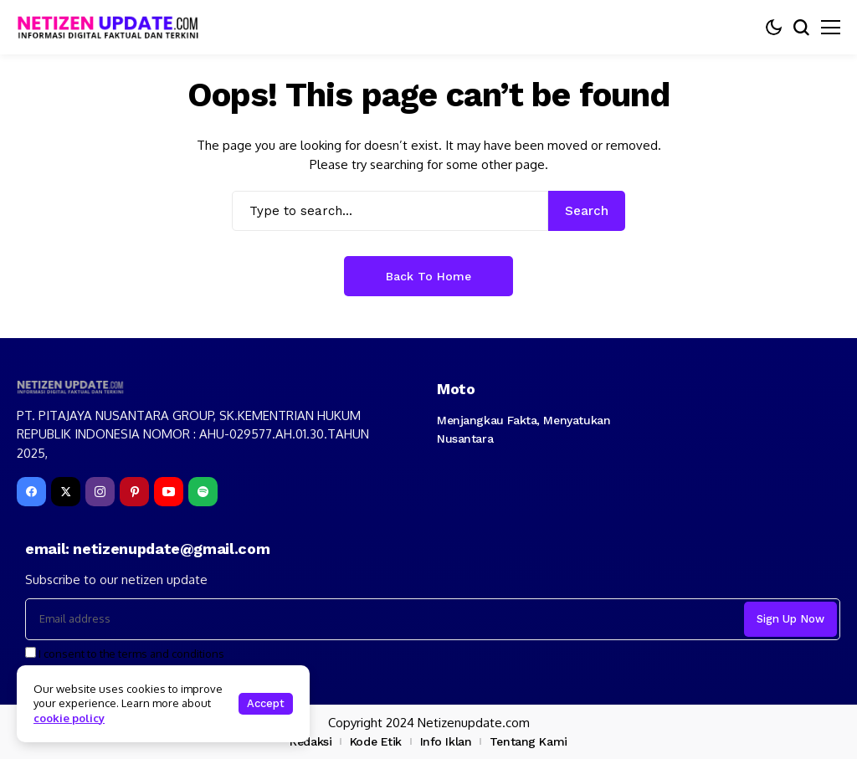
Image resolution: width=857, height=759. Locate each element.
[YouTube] (168, 491)
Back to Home (428, 276)
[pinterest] (134, 491)
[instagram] (100, 491)
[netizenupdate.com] (113, 27)
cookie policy (69, 718)
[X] (65, 491)
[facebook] (31, 491)
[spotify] (203, 491)
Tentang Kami (528, 741)
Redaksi (310, 741)
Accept (266, 703)
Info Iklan (446, 741)
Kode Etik (376, 741)
